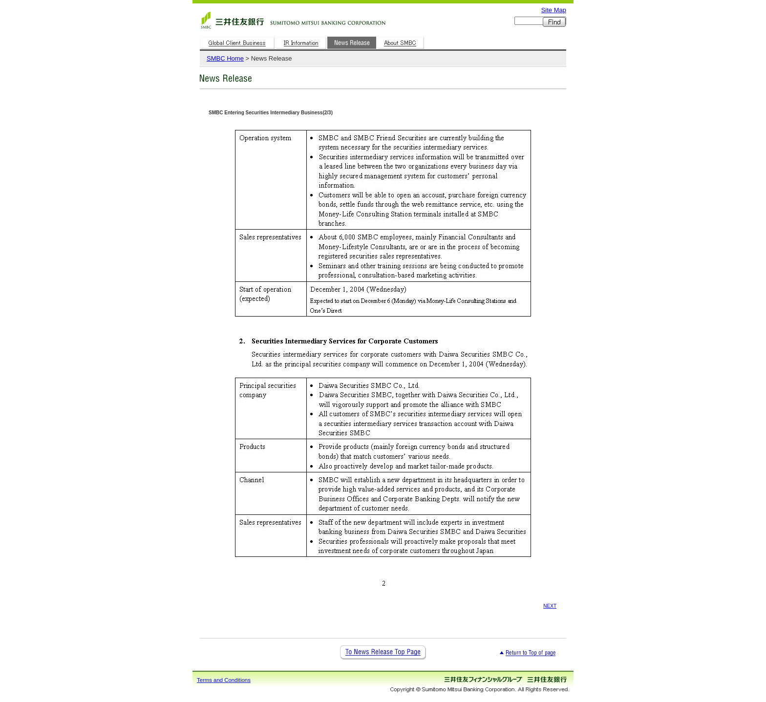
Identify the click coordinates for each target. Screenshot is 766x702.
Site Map (553, 10)
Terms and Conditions (224, 680)
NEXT (549, 606)
